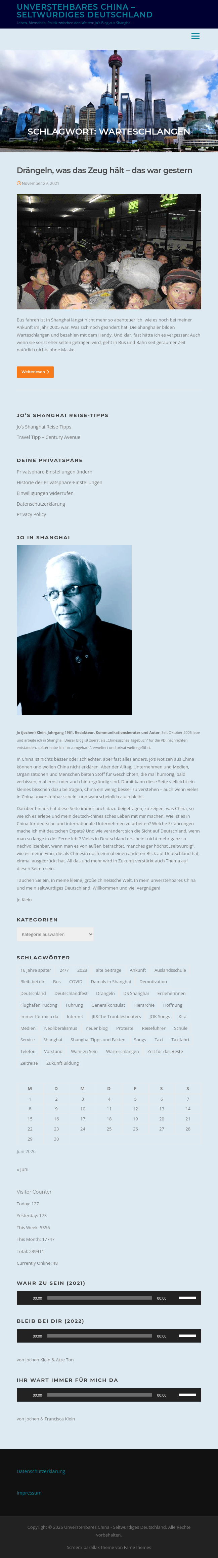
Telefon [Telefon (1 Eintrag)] (28, 1051)
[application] (109, 1298)
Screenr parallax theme (90, 1547)
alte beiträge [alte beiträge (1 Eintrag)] (108, 970)
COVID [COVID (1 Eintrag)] (75, 981)
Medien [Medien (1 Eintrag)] (28, 1028)
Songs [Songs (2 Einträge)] (140, 1040)
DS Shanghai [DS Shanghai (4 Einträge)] (136, 993)
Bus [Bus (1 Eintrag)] (57, 981)
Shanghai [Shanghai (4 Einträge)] (52, 1040)
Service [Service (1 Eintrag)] (27, 1040)
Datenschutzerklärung (41, 504)
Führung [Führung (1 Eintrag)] (74, 1005)
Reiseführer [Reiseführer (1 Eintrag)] (153, 1028)
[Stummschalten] (173, 1298)
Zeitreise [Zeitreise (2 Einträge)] (29, 1063)
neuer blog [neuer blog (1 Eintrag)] (96, 1028)
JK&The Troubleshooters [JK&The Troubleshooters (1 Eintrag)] (116, 1016)
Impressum (29, 1493)
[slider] (99, 1298)
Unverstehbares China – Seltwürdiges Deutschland (85, 10)
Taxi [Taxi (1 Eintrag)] (159, 1040)
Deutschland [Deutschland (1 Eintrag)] (33, 993)
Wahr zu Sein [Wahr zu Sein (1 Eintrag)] (84, 1051)
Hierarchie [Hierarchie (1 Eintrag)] (144, 1005)
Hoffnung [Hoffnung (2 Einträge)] (172, 1005)
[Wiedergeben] (25, 1298)
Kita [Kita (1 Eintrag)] (182, 1016)
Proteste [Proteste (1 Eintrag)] (124, 1028)
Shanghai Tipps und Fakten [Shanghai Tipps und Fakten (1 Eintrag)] (98, 1040)
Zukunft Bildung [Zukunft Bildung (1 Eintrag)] (62, 1063)
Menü (195, 36)
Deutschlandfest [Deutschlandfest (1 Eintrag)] (71, 993)
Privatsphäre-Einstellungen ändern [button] (55, 471)
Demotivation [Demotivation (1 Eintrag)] (153, 981)
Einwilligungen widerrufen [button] (45, 493)
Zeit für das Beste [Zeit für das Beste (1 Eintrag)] (165, 1051)
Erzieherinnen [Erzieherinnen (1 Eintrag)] (171, 993)
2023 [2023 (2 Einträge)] (82, 970)
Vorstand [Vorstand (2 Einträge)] (53, 1051)
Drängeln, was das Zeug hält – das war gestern (104, 170)
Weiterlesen (35, 371)
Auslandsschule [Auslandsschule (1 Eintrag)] (170, 970)
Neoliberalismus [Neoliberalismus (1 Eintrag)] (60, 1028)
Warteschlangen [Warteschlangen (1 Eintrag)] (122, 1051)
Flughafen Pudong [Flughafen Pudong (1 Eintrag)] (38, 1005)
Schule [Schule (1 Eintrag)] (180, 1028)
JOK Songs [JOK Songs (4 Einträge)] (159, 1016)
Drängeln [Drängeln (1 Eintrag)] (105, 993)
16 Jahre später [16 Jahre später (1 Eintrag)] (35, 970)
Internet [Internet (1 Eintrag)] (75, 1016)
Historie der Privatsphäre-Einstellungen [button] (59, 482)
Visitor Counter (34, 1192)
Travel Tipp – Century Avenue (49, 437)
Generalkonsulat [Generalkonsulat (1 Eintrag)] (108, 1005)
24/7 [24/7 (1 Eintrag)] (64, 970)
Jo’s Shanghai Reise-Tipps (44, 426)
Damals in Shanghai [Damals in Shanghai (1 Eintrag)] (111, 981)
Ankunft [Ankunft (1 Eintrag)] (138, 970)
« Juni (23, 1169)
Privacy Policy (31, 514)
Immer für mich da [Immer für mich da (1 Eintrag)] (39, 1016)
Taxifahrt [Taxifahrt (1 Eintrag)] (180, 1040)
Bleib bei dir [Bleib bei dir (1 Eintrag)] (32, 981)
